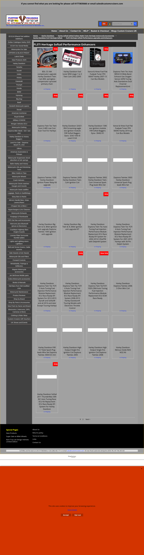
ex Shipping (47, 94)
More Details (72, 510)
